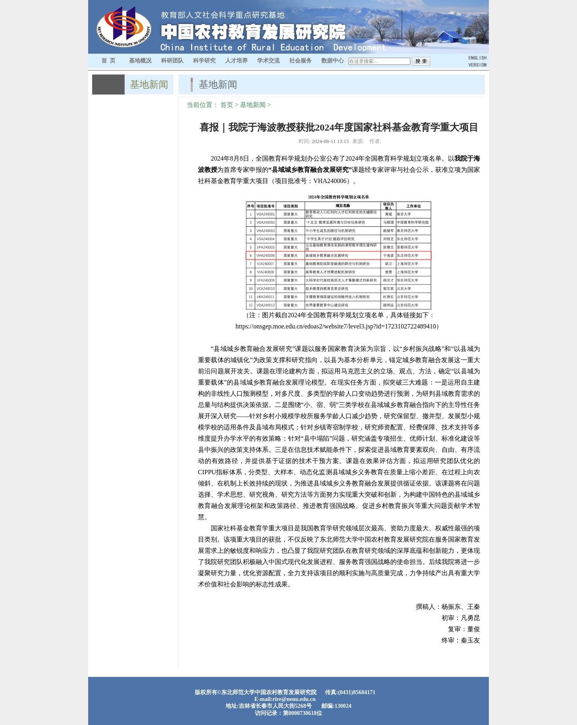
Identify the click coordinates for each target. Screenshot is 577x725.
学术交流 (268, 61)
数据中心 (332, 61)
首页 (226, 104)
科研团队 (172, 61)
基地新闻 (253, 104)
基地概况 (140, 61)
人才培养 (236, 61)
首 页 (108, 61)
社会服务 (300, 61)
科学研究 (204, 61)
